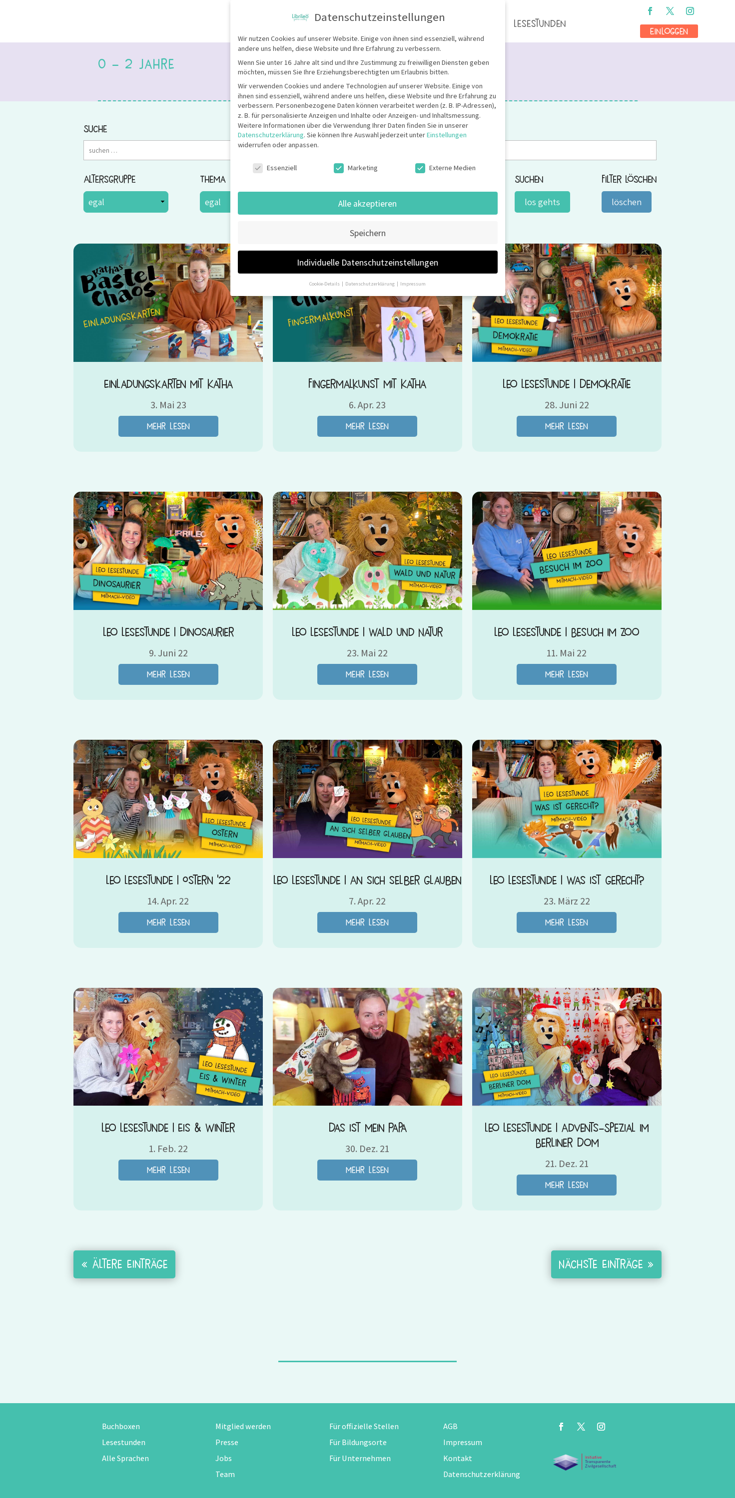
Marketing (356, 168)
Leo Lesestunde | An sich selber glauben (367, 880)
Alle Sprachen (125, 1458)
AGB (450, 1426)
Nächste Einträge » (606, 1264)
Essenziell (275, 168)
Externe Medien (445, 168)
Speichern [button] (368, 233)
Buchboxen (121, 1426)
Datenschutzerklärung (481, 1474)
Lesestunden (540, 23)
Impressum (462, 1442)
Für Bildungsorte (358, 1442)
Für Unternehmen (360, 1458)
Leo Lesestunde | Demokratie (567, 384)
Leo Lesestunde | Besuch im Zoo (566, 632)
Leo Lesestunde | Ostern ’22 (168, 880)
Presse (226, 1442)
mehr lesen (168, 426)
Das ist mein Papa (367, 1128)
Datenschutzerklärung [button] (370, 283)
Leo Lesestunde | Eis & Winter (168, 1128)
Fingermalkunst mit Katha (367, 384)
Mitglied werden (243, 1426)
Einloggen (669, 31)
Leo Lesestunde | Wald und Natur (367, 632)
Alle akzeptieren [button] (367, 203)
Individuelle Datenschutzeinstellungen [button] (367, 262)
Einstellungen (447, 134)
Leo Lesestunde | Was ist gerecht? (567, 880)
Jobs (223, 1458)
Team (225, 1474)
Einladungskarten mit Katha (168, 384)
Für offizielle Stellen (364, 1426)
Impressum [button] (413, 283)
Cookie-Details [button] (325, 283)
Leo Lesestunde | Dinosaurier (168, 632)
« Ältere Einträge (124, 1264)
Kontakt (457, 1458)
